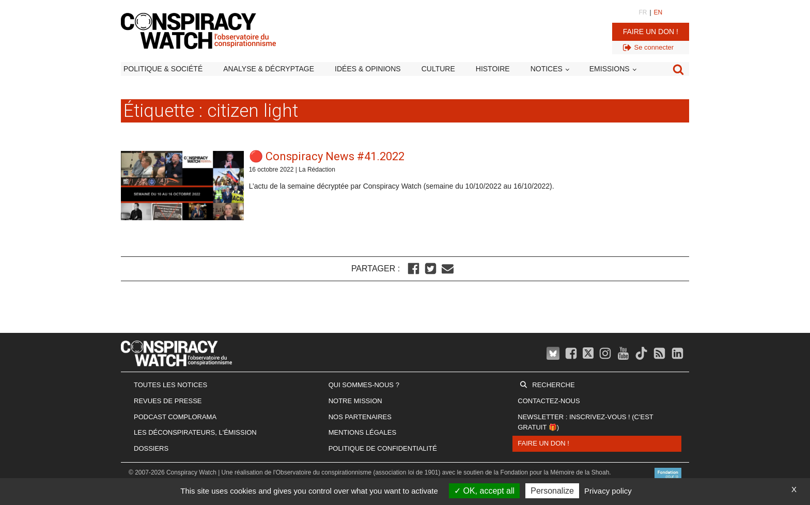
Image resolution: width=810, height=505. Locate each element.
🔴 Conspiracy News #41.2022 (326, 156)
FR (642, 12)
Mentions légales (362, 432)
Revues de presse (168, 401)
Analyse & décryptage (268, 69)
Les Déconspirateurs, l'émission (195, 432)
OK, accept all (484, 490)
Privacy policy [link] (608, 490)
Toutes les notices (170, 385)
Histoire (493, 69)
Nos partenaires (360, 417)
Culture (438, 69)
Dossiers (151, 448)
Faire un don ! (650, 31)
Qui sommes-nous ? (364, 385)
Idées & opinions (368, 69)
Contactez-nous (549, 401)
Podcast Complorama (175, 417)
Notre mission (355, 401)
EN (658, 12)
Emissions (609, 69)
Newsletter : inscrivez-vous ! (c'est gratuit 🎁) (585, 422)
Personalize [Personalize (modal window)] (552, 490)
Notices (547, 69)
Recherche (553, 385)
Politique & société (162, 69)
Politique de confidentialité (383, 448)
